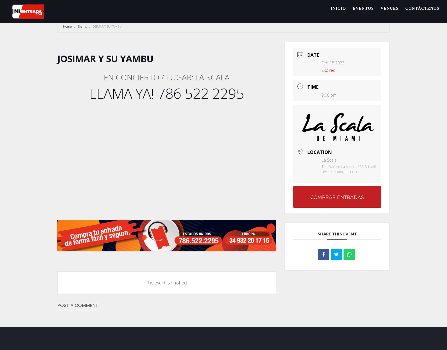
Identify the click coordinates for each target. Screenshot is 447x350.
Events (82, 26)
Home (67, 26)
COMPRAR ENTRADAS (337, 197)
